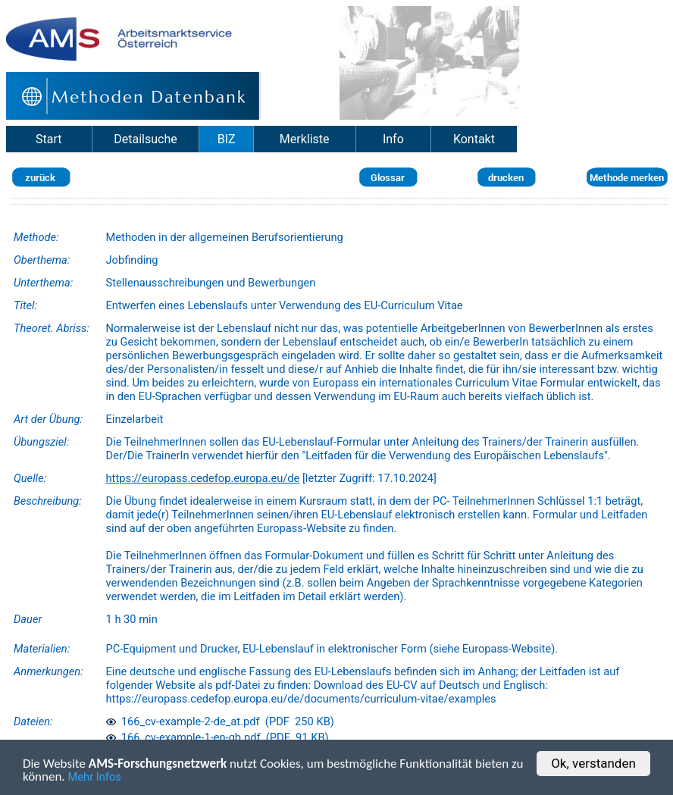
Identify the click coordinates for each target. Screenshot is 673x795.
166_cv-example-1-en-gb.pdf (183, 737)
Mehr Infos (94, 778)
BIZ (227, 139)
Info (393, 139)
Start (48, 139)
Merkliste (305, 139)
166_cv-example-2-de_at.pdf (183, 721)
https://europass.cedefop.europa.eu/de (203, 478)
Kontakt (474, 139)
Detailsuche (145, 139)
